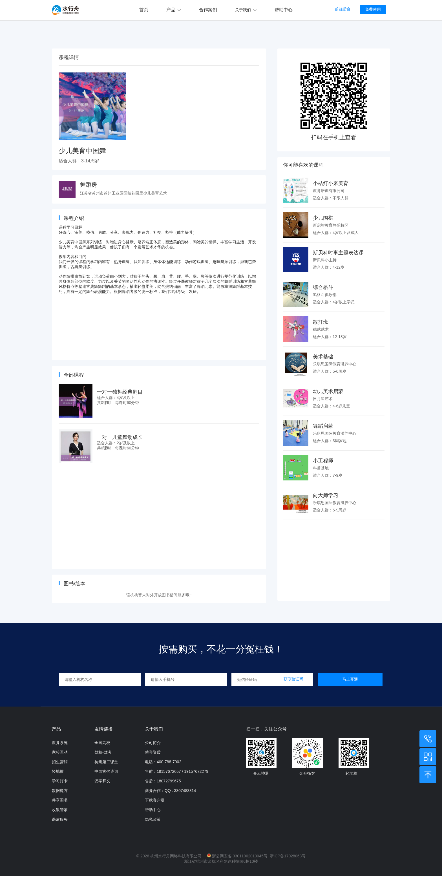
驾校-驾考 (103, 752)
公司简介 (153, 742)
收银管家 (60, 809)
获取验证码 (293, 679)
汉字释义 (102, 781)
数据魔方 (60, 790)
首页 (143, 9)
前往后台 (343, 9)
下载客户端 (155, 800)
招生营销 (60, 762)
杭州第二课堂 (106, 762)
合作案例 (208, 9)
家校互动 (60, 752)
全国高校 (102, 742)
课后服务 (60, 819)
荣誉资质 (153, 752)
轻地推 (58, 771)
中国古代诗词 (106, 771)
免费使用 (373, 9)
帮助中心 (284, 9)
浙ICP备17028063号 (288, 856)
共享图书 (60, 800)
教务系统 (60, 742)
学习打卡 (60, 781)
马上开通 (350, 679)
